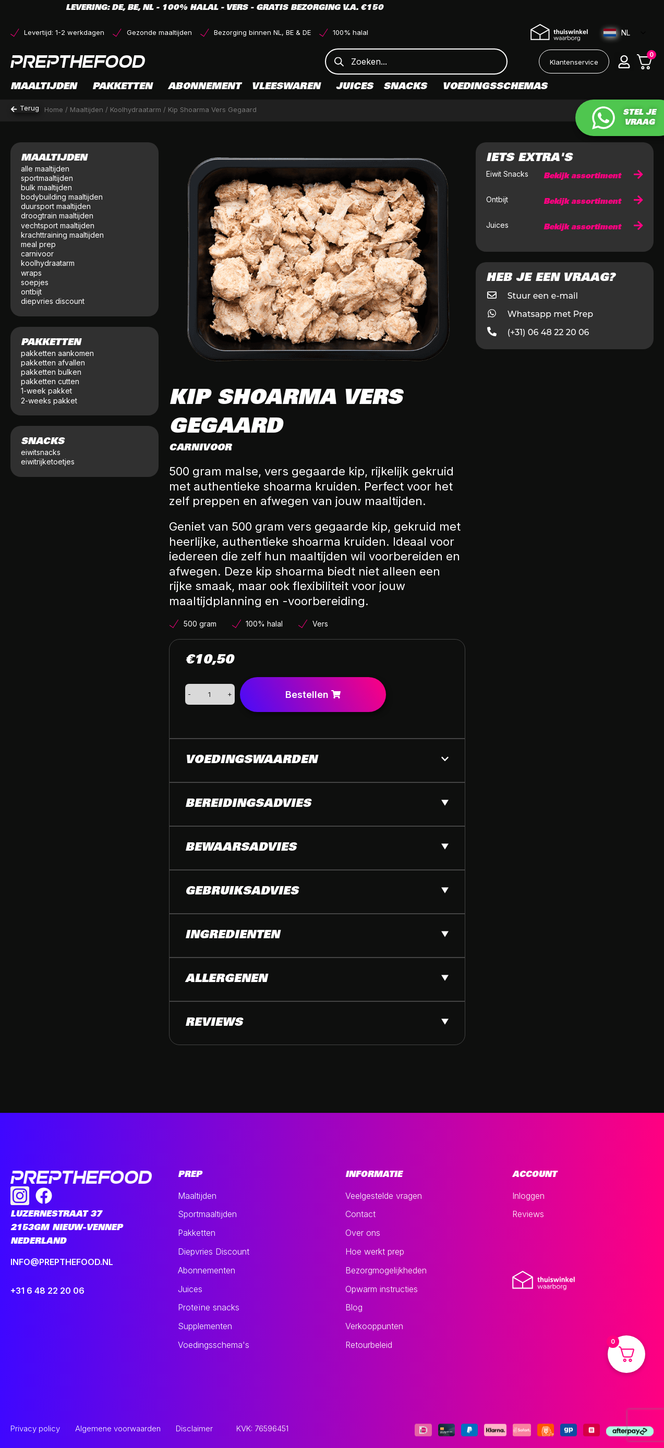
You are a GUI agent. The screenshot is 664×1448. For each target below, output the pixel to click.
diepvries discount (52, 301)
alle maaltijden (46, 168)
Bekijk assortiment (593, 176)
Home (53, 109)
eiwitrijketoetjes (48, 461)
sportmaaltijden (48, 178)
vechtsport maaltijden (58, 225)
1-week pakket (46, 390)
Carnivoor (200, 448)
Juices (354, 87)
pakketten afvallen (53, 362)
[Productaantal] (209, 694)
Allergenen (226, 979)
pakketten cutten (50, 381)
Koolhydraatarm (135, 109)
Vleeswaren (288, 87)
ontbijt (31, 291)
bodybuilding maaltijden (62, 196)
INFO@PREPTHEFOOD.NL (61, 1262)
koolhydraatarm (48, 263)
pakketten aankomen (57, 353)
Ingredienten (232, 935)
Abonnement (204, 87)
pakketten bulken (51, 371)
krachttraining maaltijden (62, 234)
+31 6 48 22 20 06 (47, 1290)
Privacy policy (35, 1428)
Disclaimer (194, 1428)
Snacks (407, 87)
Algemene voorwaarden (118, 1428)
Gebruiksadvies (241, 892)
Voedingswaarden (251, 760)
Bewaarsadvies (240, 848)
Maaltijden (46, 87)
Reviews (214, 1023)
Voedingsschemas (494, 87)
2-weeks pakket (49, 400)
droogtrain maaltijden (58, 215)
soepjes (35, 282)
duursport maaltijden (57, 206)
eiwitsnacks (41, 452)
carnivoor (37, 253)
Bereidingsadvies (248, 804)
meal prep (38, 244)
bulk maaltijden (47, 187)
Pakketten (125, 87)
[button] (624, 61)
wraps (31, 272)
